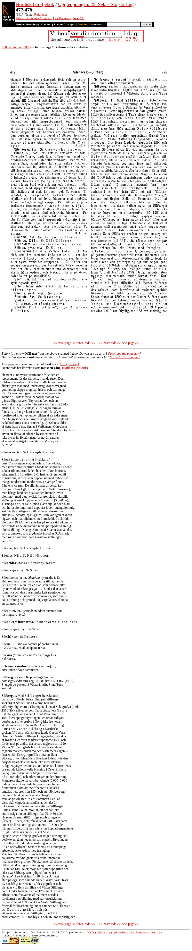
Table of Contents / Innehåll (34, 18)
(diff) (63, 364)
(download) (122, 933)
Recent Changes (64, 24)
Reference (41, 14)
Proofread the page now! (124, 353)
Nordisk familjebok (35, 4)
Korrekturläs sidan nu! (125, 357)
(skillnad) (68, 368)
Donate (82, 24)
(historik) (81, 368)
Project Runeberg (27, 24)
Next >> (78, 18)
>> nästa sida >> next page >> (119, 343)
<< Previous (63, 18)
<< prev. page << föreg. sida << (74, 343)
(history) (73, 364)
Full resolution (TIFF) (16, 47)
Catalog (46, 24)
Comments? (97, 24)
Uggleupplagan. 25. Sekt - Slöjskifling (96, 4)
